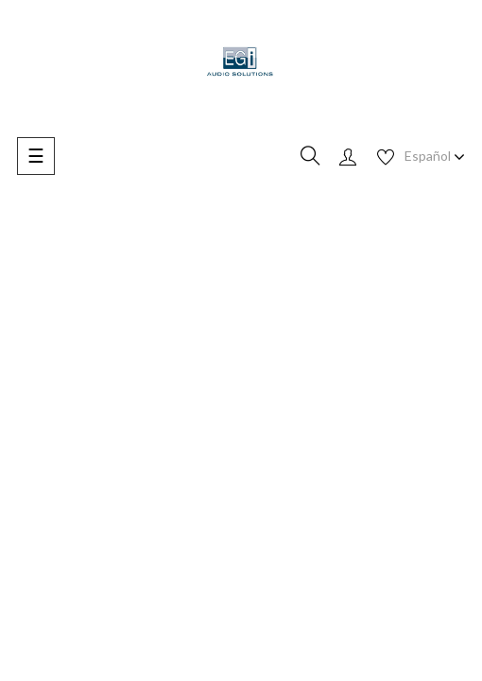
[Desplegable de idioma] (435, 156)
